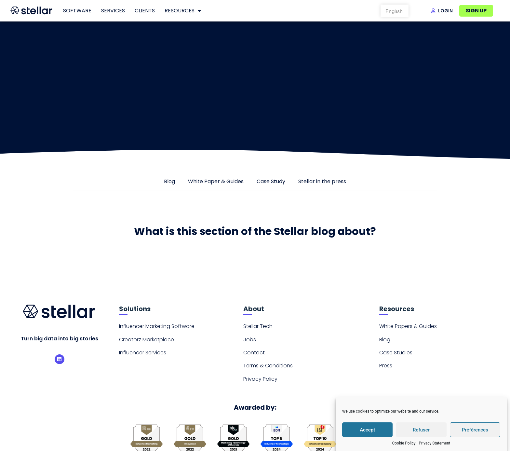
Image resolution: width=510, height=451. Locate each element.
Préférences (475, 430)
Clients (145, 10)
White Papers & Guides (408, 328)
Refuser (421, 430)
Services (113, 10)
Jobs (249, 341)
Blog (169, 183)
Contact (254, 354)
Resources (183, 11)
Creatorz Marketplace (146, 341)
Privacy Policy (260, 381)
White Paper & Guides (216, 183)
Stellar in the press (322, 183)
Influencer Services (142, 354)
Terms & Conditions (268, 368)
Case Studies (395, 354)
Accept (367, 430)
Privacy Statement (434, 443)
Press (385, 368)
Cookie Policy (403, 443)
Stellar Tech (258, 328)
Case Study (271, 183)
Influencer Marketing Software (157, 328)
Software (77, 10)
